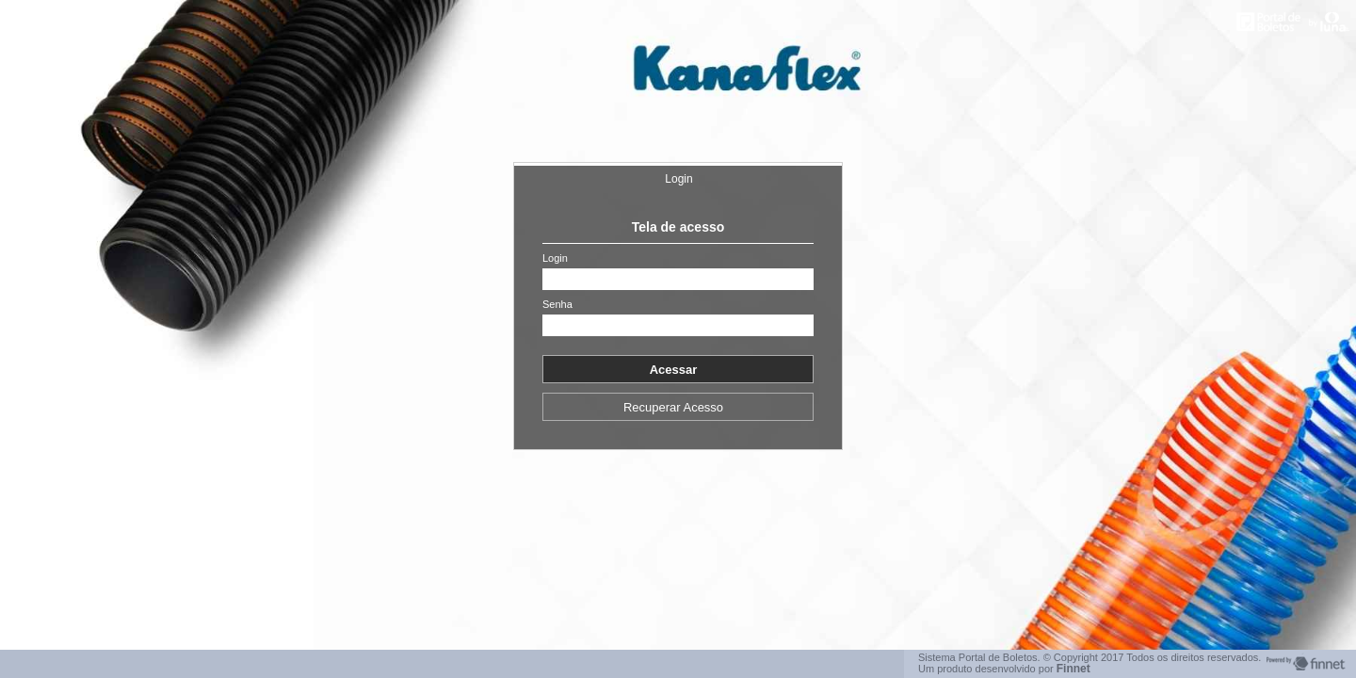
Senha (557, 304)
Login (678, 179)
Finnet (1073, 668)
